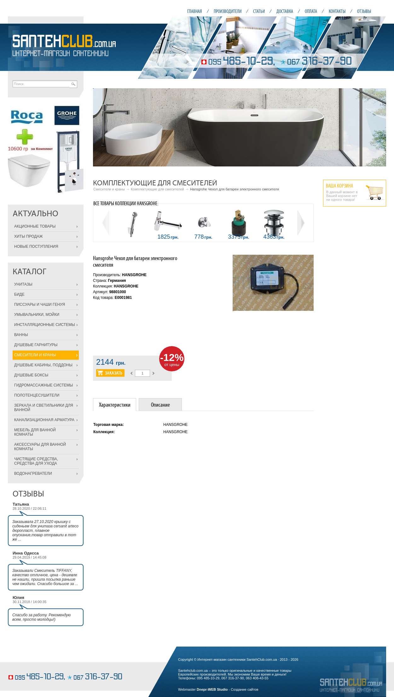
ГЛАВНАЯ (194, 11)
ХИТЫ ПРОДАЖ (28, 236)
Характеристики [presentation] (114, 404)
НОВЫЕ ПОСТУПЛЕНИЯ (36, 246)
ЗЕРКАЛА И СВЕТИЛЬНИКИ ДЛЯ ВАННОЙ (43, 407)
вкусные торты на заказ (26, 667)
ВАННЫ (21, 335)
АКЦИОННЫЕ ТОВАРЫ (34, 226)
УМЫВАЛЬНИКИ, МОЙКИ (36, 314)
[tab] (114, 404)
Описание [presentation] (160, 404)
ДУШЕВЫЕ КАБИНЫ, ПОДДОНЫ (43, 365)
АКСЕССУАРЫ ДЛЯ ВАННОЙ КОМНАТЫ (40, 446)
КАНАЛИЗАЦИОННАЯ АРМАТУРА (44, 420)
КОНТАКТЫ (337, 11)
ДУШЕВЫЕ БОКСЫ (31, 375)
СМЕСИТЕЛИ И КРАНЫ (35, 355)
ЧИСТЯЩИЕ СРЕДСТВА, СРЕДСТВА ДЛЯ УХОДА (36, 461)
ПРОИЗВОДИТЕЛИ (227, 11)
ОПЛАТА (311, 11)
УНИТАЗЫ (23, 284)
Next (378, 127)
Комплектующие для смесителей (157, 189)
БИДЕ (19, 294)
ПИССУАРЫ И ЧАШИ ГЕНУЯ (39, 304)
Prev (101, 127)
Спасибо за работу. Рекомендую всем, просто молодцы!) (41, 617)
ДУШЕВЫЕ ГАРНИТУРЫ (35, 345)
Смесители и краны (109, 189)
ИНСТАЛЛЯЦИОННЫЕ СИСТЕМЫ (44, 324)
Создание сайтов (244, 689)
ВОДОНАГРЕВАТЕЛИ (33, 473)
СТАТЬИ (259, 11)
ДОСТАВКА (284, 11)
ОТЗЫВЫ (364, 11)
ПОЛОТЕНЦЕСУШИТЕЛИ (36, 395)
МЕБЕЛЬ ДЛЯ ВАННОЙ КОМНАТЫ (35, 432)
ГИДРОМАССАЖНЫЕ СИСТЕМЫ (43, 385)
